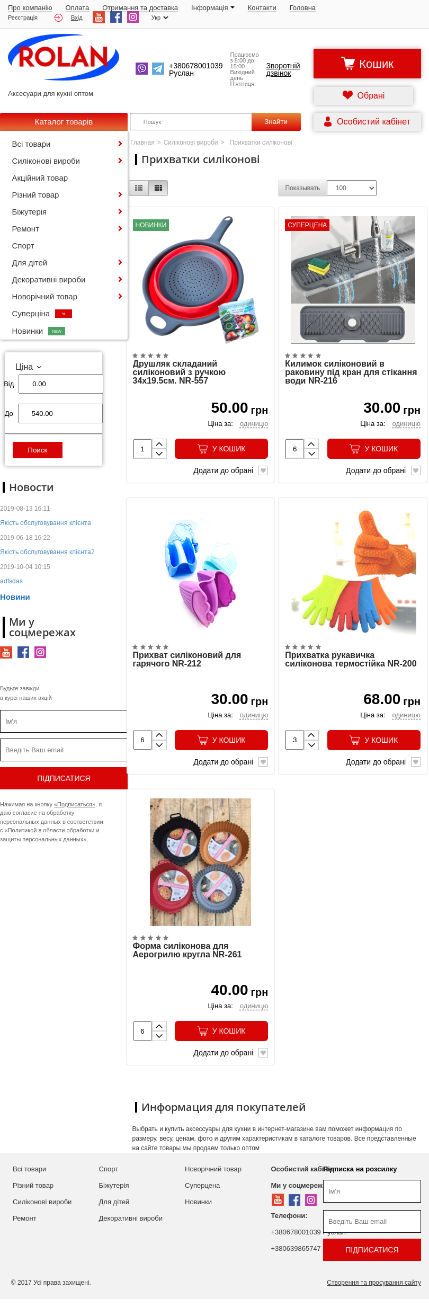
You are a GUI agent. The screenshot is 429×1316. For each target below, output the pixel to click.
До (9, 413)
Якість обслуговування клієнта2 (47, 552)
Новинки (39, 330)
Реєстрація (23, 18)
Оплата (78, 7)
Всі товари (31, 143)
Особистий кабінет (303, 1186)
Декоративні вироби (49, 279)
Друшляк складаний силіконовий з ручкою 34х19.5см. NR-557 (179, 378)
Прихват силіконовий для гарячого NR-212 (187, 670)
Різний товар (35, 194)
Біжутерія (29, 211)
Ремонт (26, 228)
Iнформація (213, 7)
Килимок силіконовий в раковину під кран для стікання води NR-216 (351, 378)
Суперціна (42, 313)
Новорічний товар (45, 296)
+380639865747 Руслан (308, 1265)
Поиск (37, 450)
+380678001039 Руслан (308, 1249)
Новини (15, 597)
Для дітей (30, 262)
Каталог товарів (64, 122)
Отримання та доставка (140, 7)
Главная (142, 142)
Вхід (68, 18)
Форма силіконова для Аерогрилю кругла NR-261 (187, 967)
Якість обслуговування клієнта (45, 523)
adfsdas (11, 581)
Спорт (23, 245)
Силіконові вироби (46, 160)
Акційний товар (40, 177)
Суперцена (202, 1202)
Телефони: (289, 1233)
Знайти (276, 122)
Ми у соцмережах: (302, 1202)
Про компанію (30, 7)
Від (9, 383)
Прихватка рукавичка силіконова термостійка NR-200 (350, 670)
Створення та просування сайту (374, 1299)
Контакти (262, 7)
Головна (303, 7)
